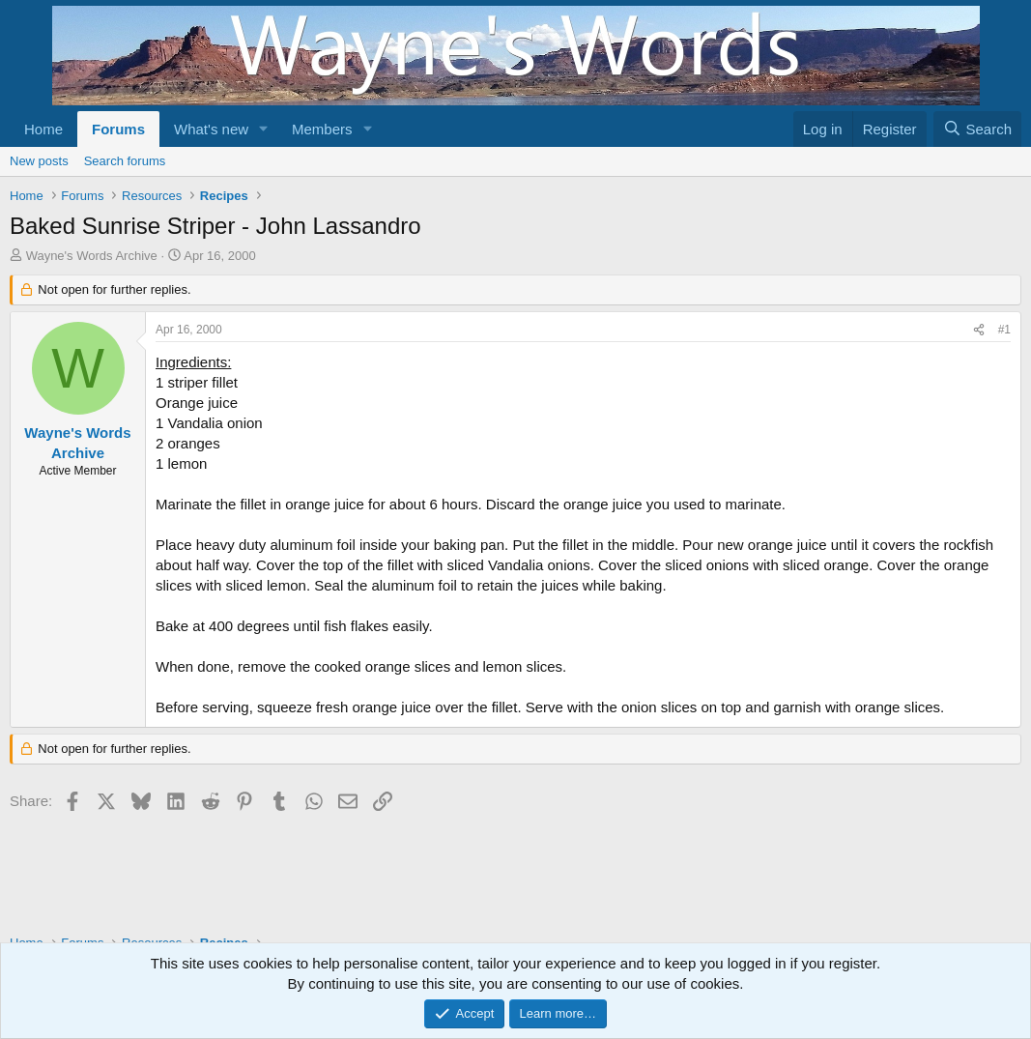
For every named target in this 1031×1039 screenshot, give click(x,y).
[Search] (977, 129)
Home (43, 129)
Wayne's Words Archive (92, 255)
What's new (211, 129)
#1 (1004, 329)
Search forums (125, 161)
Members (322, 129)
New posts (39, 161)
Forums (118, 129)
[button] (263, 129)
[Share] (978, 330)
